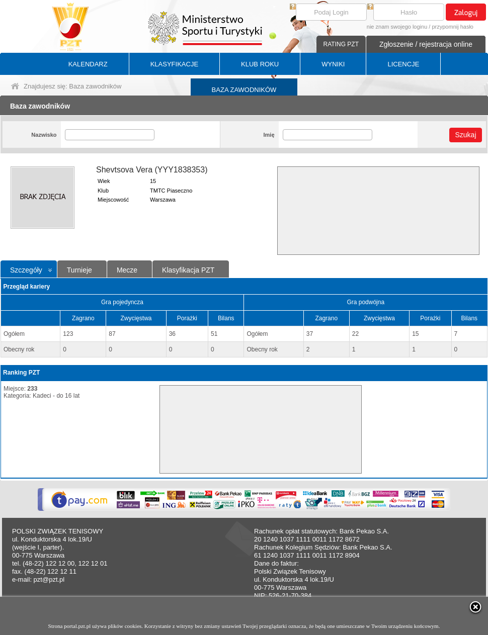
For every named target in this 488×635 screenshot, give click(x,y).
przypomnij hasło (452, 27)
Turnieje (79, 270)
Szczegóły (26, 270)
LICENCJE (403, 64)
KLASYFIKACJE (174, 64)
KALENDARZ (88, 64)
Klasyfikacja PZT (188, 270)
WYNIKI (333, 64)
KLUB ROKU (260, 64)
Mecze (127, 270)
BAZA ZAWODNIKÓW (244, 90)
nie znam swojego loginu (397, 27)
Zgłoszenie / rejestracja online (425, 44)
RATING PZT (341, 44)
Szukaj (465, 135)
